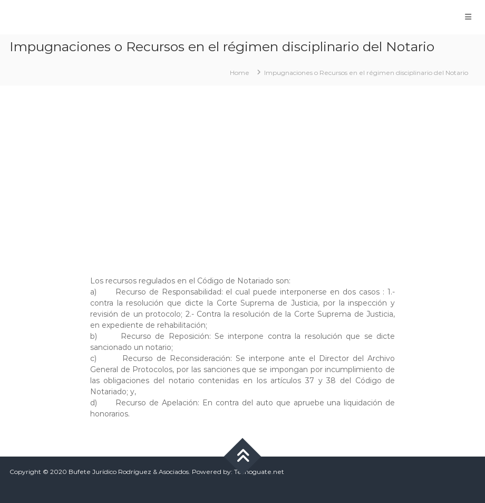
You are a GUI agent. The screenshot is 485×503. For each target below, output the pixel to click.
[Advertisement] (242, 175)
